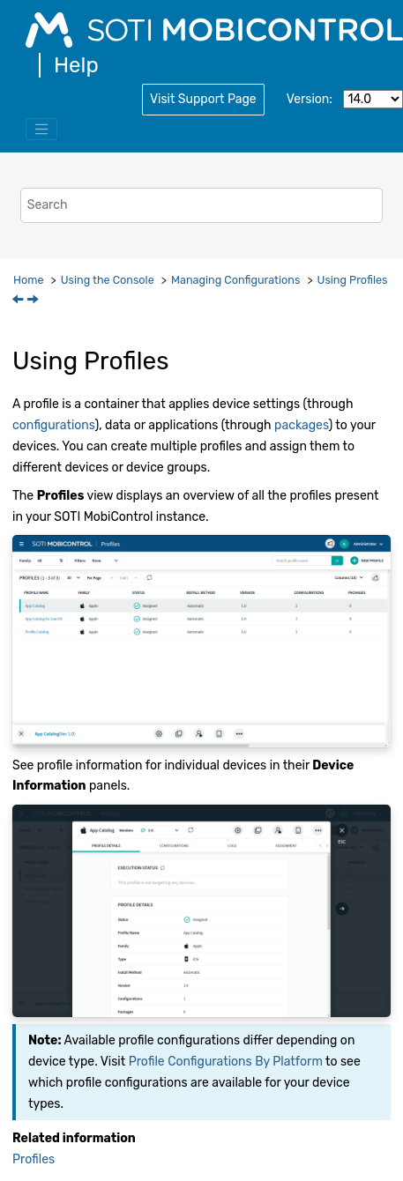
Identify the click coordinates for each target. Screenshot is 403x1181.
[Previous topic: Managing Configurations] (19, 300)
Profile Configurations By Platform (226, 1061)
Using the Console (107, 279)
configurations (53, 425)
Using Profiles (352, 279)
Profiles (33, 1159)
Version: (309, 99)
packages (301, 425)
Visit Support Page (203, 99)
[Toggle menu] (41, 129)
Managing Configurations (235, 279)
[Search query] (201, 205)
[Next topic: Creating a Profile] (34, 300)
